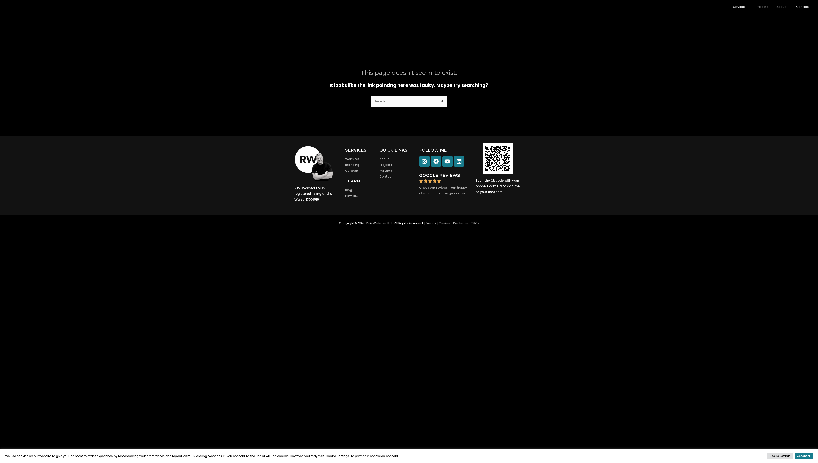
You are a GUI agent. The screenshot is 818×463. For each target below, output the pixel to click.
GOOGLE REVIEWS (439, 175)
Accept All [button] (803, 456)
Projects (762, 6)
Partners (386, 171)
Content (351, 171)
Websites (352, 159)
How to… (351, 195)
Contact (802, 6)
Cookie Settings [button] (779, 456)
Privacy (430, 223)
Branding (352, 165)
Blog (348, 190)
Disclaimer (461, 223)
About (782, 6)
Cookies (444, 223)
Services (740, 6)
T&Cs (475, 223)
